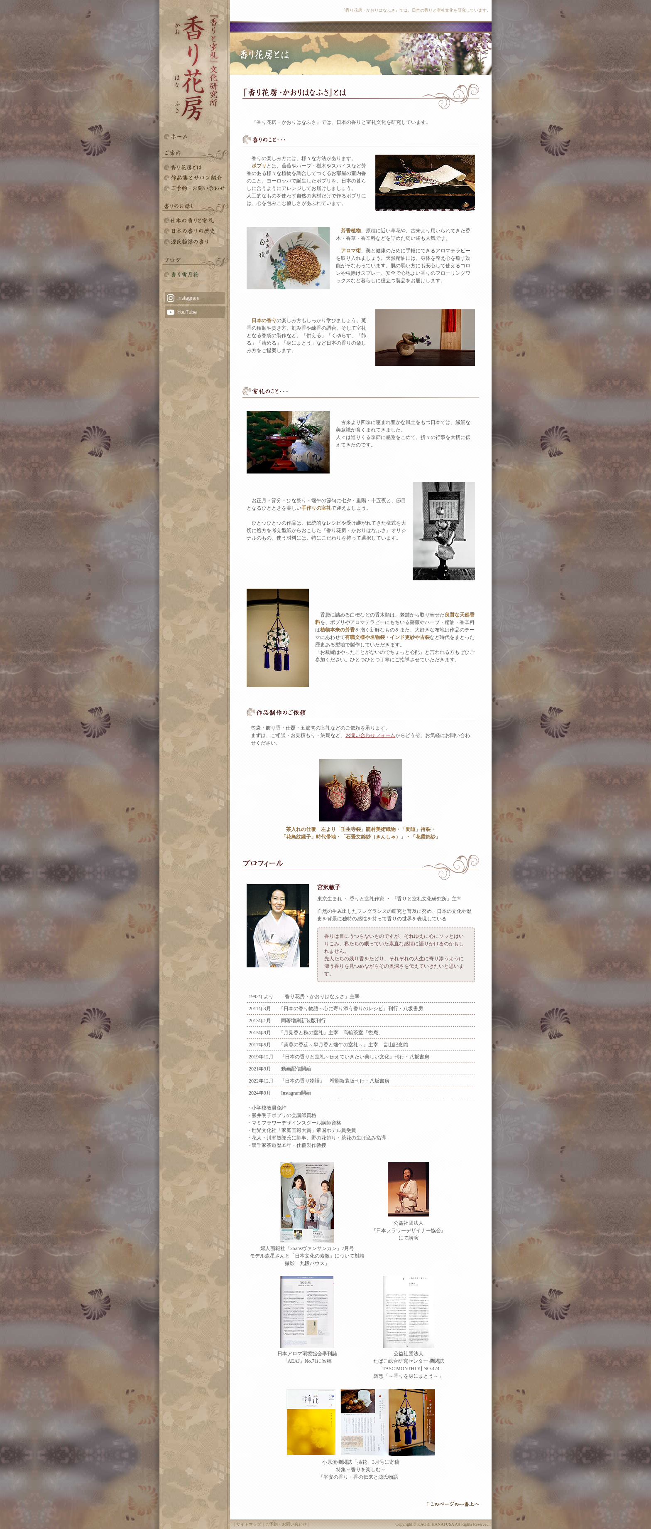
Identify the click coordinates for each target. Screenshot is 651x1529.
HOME (194, 136)
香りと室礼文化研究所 (194, 178)
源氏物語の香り (194, 242)
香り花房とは (194, 167)
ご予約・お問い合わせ (194, 188)
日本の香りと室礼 (194, 221)
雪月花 (194, 274)
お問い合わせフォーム (370, 735)
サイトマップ (248, 1524)
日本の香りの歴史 (194, 231)
